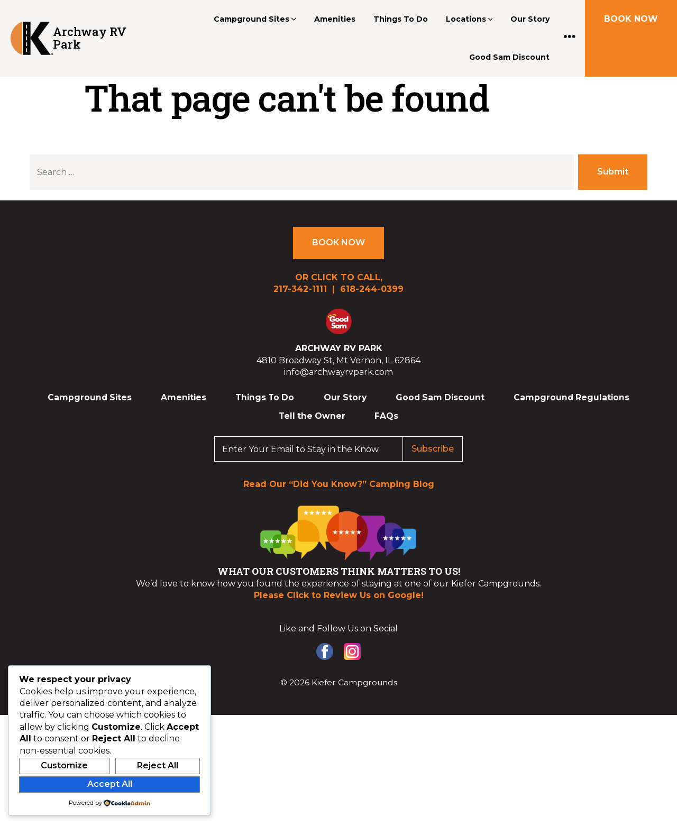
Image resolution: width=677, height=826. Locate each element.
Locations (469, 19)
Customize (64, 765)
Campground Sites (255, 19)
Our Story (530, 19)
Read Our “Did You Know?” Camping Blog (338, 484)
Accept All (109, 784)
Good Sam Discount (509, 57)
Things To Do (400, 19)
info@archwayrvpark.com (338, 372)
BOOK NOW (631, 19)
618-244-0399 (372, 289)
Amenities (334, 19)
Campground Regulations (571, 397)
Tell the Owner (312, 416)
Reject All (157, 765)
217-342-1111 (300, 289)
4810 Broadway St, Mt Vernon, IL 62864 (338, 360)
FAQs (386, 416)
